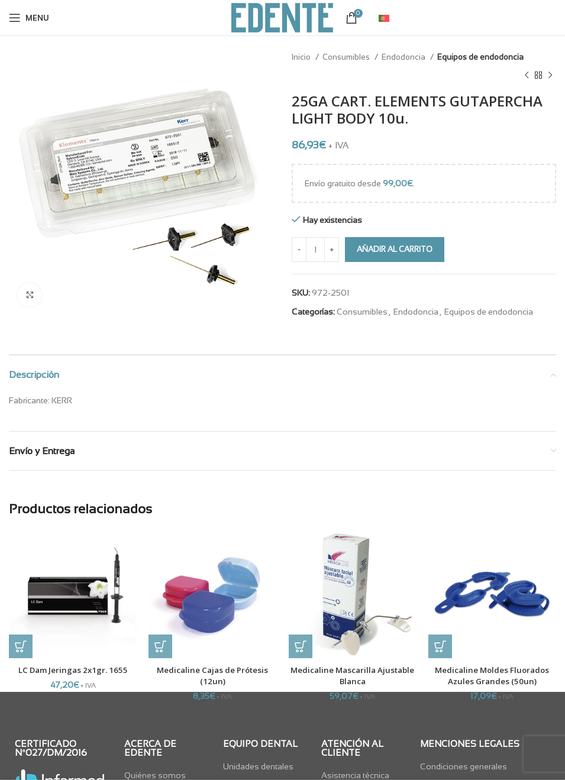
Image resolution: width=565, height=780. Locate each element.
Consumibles (347, 57)
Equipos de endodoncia (480, 57)
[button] (21, 646)
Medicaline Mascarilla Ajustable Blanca (352, 675)
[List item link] (266, 766)
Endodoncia (404, 57)
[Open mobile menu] (29, 18)
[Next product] (550, 75)
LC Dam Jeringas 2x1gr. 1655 (73, 669)
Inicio (302, 57)
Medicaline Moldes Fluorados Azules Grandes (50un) (492, 675)
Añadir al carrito (394, 249)
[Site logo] (282, 17)
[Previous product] (526, 75)
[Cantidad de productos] (315, 249)
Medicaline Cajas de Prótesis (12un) (212, 675)
